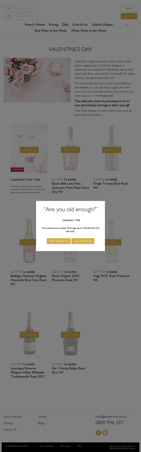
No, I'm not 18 (82, 241)
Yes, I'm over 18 (58, 241)
